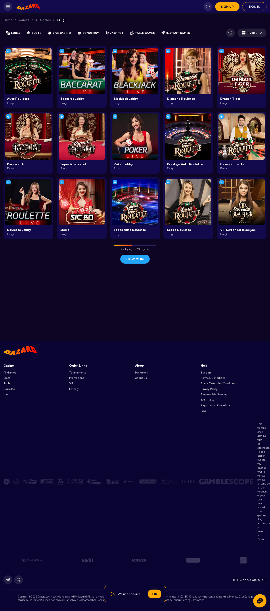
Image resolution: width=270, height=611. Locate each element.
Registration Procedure (215, 405)
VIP (71, 383)
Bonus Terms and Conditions (219, 383)
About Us (141, 377)
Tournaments (77, 372)
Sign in (254, 6)
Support (206, 372)
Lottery (74, 389)
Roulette (9, 389)
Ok (154, 594)
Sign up (227, 6)
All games (43, 20)
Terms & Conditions (213, 377)
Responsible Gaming (214, 394)
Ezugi (61, 20)
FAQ (203, 410)
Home (8, 20)
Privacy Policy (209, 389)
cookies (134, 594)
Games (24, 20)
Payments (141, 372)
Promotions (76, 377)
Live (6, 394)
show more (135, 259)
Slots (7, 377)
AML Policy (207, 400)
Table (7, 383)
